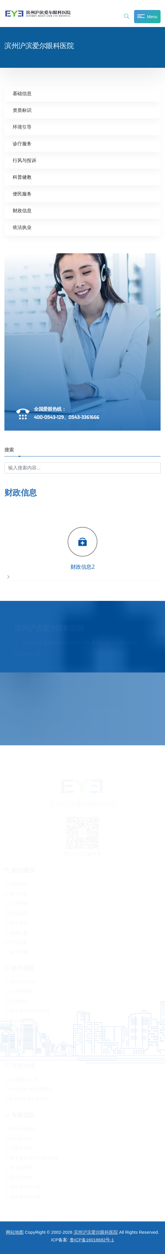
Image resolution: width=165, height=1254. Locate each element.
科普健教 (22, 176)
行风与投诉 (24, 160)
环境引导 (22, 126)
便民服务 (22, 193)
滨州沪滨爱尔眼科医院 (96, 1232)
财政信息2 (83, 568)
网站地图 (15, 1232)
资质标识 (22, 109)
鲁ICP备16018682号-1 (92, 1239)
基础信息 (22, 93)
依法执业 (22, 227)
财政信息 (22, 210)
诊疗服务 (22, 143)
